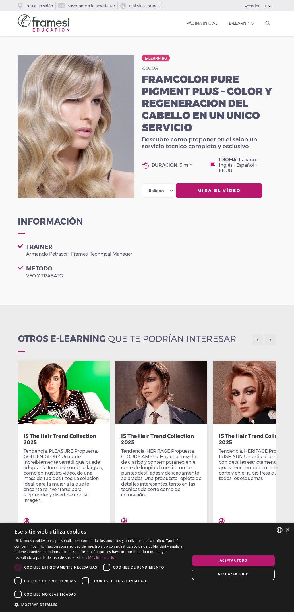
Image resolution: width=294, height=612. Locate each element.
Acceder (252, 5)
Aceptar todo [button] (233, 560)
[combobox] (280, 530)
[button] (99, 604)
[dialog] (147, 567)
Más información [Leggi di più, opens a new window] (102, 557)
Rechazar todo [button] (233, 574)
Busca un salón (35, 6)
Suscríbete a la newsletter (86, 5)
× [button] (287, 530)
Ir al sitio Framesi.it (142, 6)
